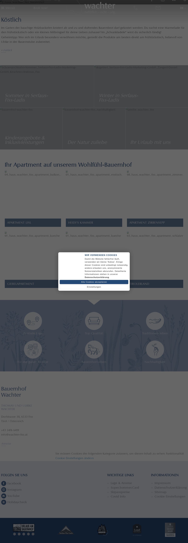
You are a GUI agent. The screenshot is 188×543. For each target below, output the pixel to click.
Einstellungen (94, 287)
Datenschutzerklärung (97, 277)
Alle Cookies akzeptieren (94, 282)
